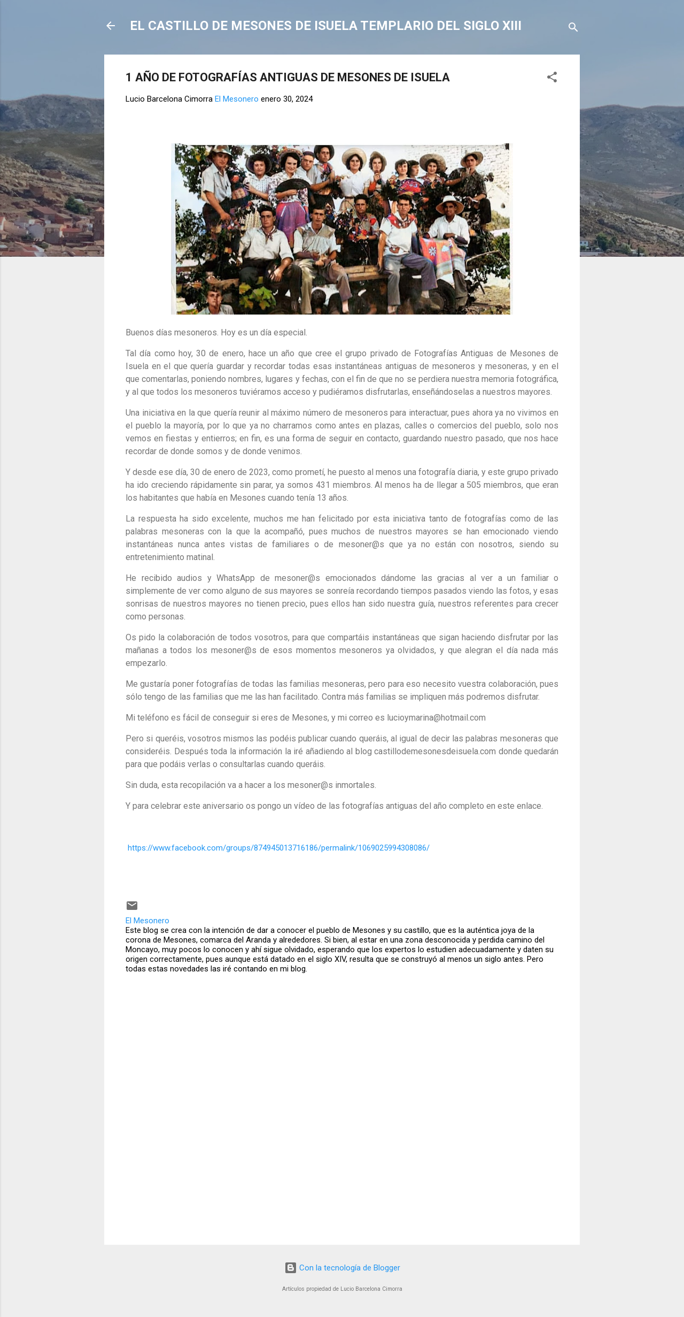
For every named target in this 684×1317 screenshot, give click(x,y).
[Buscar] (573, 29)
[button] (552, 79)
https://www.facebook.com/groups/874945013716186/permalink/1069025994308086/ (279, 848)
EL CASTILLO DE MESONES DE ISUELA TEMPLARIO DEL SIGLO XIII (326, 25)
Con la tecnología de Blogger (342, 1268)
